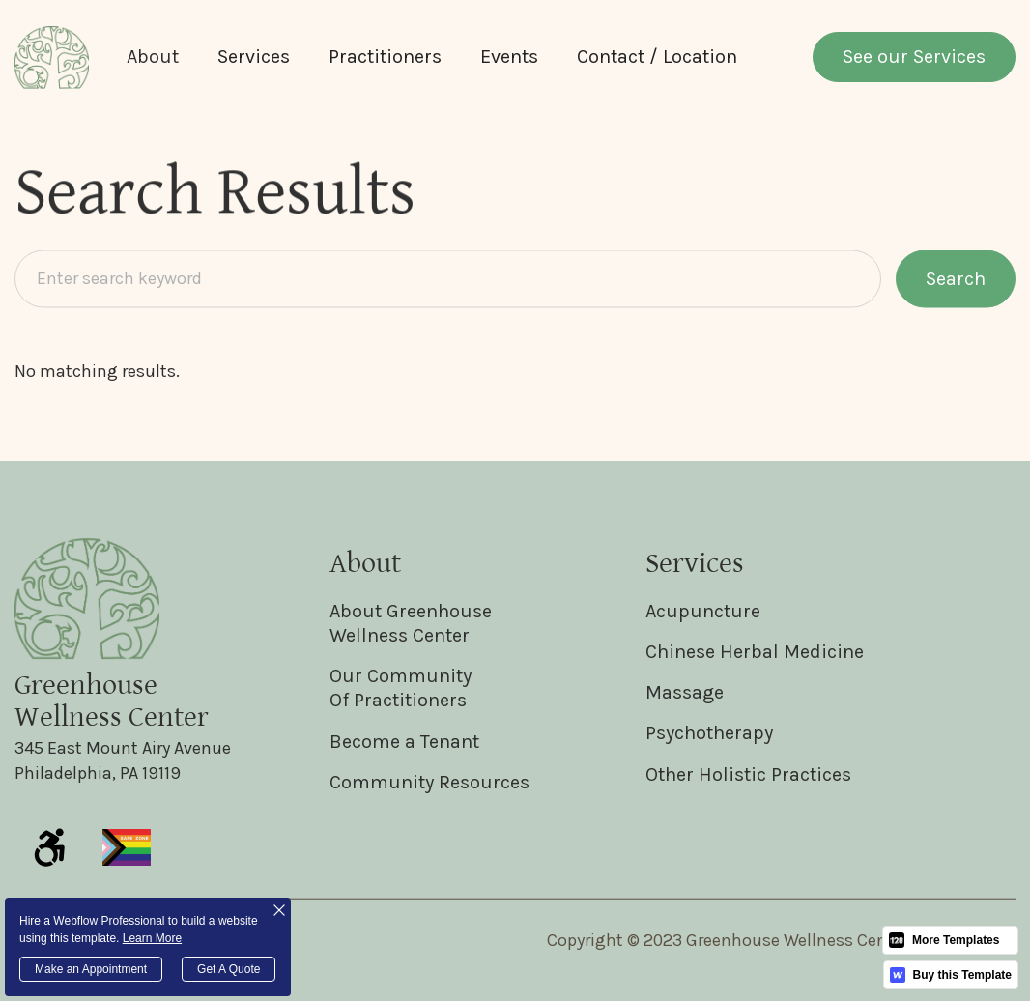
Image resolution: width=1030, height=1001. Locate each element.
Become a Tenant (404, 741)
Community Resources (429, 782)
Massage (684, 692)
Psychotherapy (709, 733)
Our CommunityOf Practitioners (400, 688)
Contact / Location (657, 56)
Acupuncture (702, 611)
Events (509, 56)
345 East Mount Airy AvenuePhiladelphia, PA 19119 (122, 760)
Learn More (152, 938)
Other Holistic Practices (748, 774)
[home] (51, 57)
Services (253, 56)
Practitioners (385, 56)
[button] (152, 57)
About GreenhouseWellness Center (410, 623)
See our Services (914, 56)
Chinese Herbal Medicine (754, 652)
